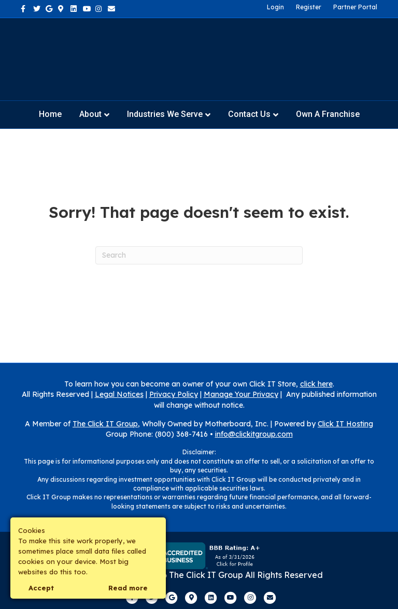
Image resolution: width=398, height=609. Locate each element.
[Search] (199, 255)
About (90, 114)
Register (308, 7)
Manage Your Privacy (241, 394)
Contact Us (249, 114)
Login (275, 7)
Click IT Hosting (345, 423)
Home (50, 114)
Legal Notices (119, 394)
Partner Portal (355, 7)
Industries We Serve (165, 114)
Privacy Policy (173, 394)
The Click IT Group (105, 423)
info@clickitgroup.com (254, 434)
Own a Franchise (328, 114)
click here (316, 384)
